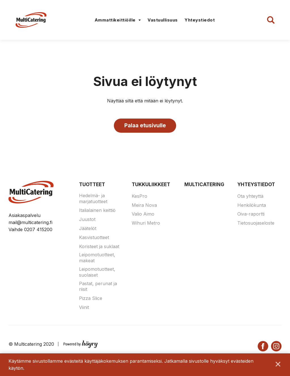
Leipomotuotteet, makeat (97, 258)
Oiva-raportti (251, 215)
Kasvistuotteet (94, 238)
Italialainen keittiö (97, 211)
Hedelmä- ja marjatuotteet (93, 199)
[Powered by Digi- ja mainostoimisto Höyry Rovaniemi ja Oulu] (80, 343)
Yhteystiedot (200, 20)
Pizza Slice (90, 299)
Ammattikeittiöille (115, 20)
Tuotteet (92, 185)
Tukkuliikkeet (151, 185)
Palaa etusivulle (145, 126)
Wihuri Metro (146, 224)
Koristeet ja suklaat (99, 247)
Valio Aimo (143, 215)
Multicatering (204, 185)
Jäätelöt (87, 229)
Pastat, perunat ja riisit (98, 287)
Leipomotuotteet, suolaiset (97, 273)
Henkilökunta (251, 206)
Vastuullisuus (163, 20)
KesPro (139, 196)
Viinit (84, 308)
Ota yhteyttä (250, 196)
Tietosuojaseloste (255, 224)
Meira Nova (144, 206)
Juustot (87, 220)
